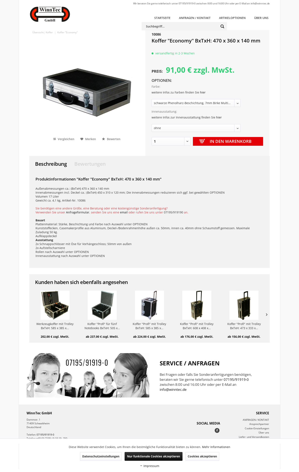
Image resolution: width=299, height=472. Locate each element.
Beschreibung (51, 163)
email (124, 212)
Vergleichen (63, 139)
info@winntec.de (260, 3)
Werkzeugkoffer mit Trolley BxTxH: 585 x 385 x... (55, 326)
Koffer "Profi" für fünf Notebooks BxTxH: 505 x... (102, 326)
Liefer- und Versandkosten (254, 437)
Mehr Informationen (216, 447)
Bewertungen (90, 163)
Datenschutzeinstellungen (100, 456)
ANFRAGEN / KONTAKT (256, 420)
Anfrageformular (77, 212)
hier (203, 92)
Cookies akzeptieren (202, 456)
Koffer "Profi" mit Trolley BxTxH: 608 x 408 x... (196, 326)
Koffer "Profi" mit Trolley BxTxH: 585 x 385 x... (149, 326)
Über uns (264, 432)
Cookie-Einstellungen (257, 428)
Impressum (149, 466)
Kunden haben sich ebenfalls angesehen (81, 282)
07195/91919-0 (187, 3)
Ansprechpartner (259, 424)
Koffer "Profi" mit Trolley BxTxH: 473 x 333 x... (244, 326)
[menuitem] (162, 18)
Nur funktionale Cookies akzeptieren (153, 456)
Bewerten (111, 139)
